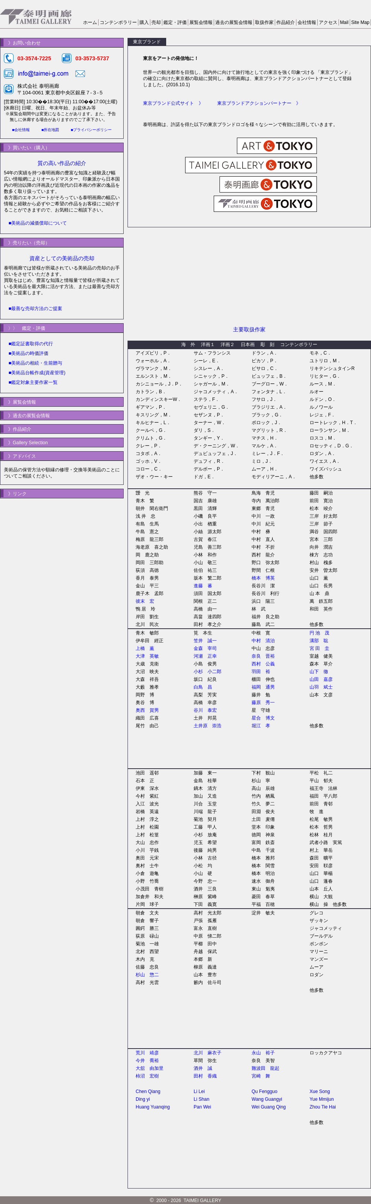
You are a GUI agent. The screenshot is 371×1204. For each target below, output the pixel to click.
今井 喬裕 (147, 1060)
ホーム (90, 22)
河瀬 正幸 (205, 656)
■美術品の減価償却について (38, 223)
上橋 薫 (145, 648)
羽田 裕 (261, 671)
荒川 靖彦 (147, 1053)
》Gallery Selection (25, 442)
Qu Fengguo (264, 1091)
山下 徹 (319, 671)
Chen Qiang (148, 1091)
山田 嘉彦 (321, 679)
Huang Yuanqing (153, 1107)
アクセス (328, 22)
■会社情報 (21, 130)
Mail (344, 22)
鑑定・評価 (175, 22)
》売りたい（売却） (26, 243)
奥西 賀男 (147, 710)
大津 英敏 (147, 656)
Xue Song (320, 1091)
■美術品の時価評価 (28, 353)
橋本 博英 (263, 578)
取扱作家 (264, 22)
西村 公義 (263, 664)
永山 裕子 (263, 1053)
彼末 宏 (145, 601)
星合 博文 (263, 718)
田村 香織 (205, 1076)
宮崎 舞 (261, 1076)
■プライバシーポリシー (91, 130)
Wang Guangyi (267, 1099)
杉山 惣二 (147, 974)
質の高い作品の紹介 (61, 163)
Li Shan (201, 1099)
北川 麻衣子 (207, 1053)
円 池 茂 (319, 633)
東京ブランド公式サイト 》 (173, 103)
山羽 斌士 (321, 687)
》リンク (15, 493)
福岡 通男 (263, 687)
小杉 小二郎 (207, 671)
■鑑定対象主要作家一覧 (33, 382)
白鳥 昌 (203, 687)
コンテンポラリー (118, 22)
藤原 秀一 (263, 702)
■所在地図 (50, 130)
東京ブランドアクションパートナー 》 (259, 103)
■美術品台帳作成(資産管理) (37, 372)
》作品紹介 (17, 429)
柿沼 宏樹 (147, 1076)
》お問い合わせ (22, 43)
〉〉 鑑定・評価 (24, 328)
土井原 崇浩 (207, 725)
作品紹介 (285, 22)
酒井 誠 (203, 1068)
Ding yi (143, 1099)
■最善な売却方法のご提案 (35, 308)
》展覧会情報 (19, 402)
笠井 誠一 (205, 640)
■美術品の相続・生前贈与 (35, 363)
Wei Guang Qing (269, 1107)
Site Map (360, 22)
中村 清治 (263, 640)
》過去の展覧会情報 (26, 415)
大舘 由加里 (149, 1068)
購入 (144, 22)
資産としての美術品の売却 (61, 258)
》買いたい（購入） (26, 147)
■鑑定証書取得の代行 (31, 343)
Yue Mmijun (322, 1099)
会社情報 (307, 22)
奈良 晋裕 (263, 656)
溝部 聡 (319, 640)
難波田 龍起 (265, 1068)
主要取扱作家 (249, 329)
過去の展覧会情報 (233, 22)
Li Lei (199, 1091)
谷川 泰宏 (205, 710)
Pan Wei (202, 1107)
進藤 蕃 (203, 585)
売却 (156, 22)
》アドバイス (19, 456)
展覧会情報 (201, 22)
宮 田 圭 (319, 648)
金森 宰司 (205, 648)
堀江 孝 (261, 725)
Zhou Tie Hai (323, 1107)
